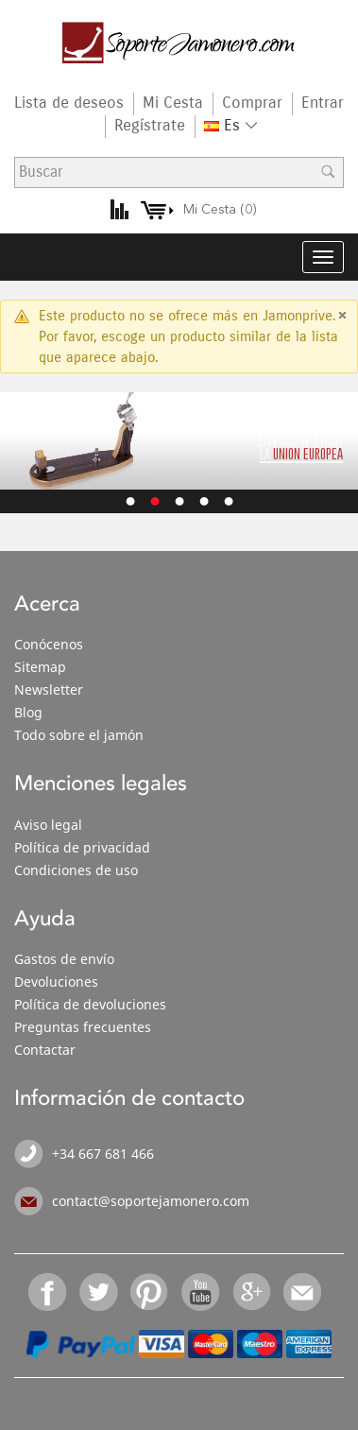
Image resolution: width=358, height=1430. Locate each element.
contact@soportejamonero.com (150, 1201)
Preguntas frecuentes (82, 1027)
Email (303, 1292)
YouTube (201, 1292)
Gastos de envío (64, 959)
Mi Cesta (173, 103)
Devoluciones (56, 982)
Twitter (99, 1292)
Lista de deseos (69, 103)
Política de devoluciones (90, 1004)
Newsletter (48, 689)
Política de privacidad (82, 847)
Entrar (322, 103)
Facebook (48, 1292)
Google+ (252, 1292)
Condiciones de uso (76, 870)
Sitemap (40, 667)
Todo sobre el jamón (79, 735)
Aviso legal (48, 825)
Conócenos (48, 644)
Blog (28, 712)
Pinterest (150, 1292)
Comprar (252, 103)
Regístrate (149, 125)
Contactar (45, 1050)
